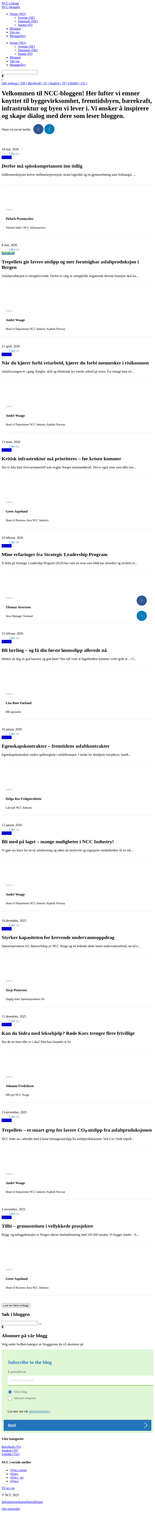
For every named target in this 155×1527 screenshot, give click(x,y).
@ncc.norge (19, 1470)
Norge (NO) (18, 14)
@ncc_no (17, 1477)
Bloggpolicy (18, 36)
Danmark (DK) (28, 21)
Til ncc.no (8, 1488)
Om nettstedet (11, 1509)
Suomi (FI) (25, 25)
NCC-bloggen (11, 7)
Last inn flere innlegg (15, 1305)
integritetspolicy (39, 1411)
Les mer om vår (29, 1411)
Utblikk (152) (11, 1454)
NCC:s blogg (10, 3)
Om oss (15, 32)
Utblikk (7, 157)
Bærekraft (8, 253)
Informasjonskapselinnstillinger (22, 1502)
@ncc (15, 1474)
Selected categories (25, 1398)
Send (12, 1425)
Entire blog (20, 1391)
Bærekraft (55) (11, 1446)
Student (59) (10, 1450)
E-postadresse (17, 1371)
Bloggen (15, 28)
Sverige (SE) (26, 17)
